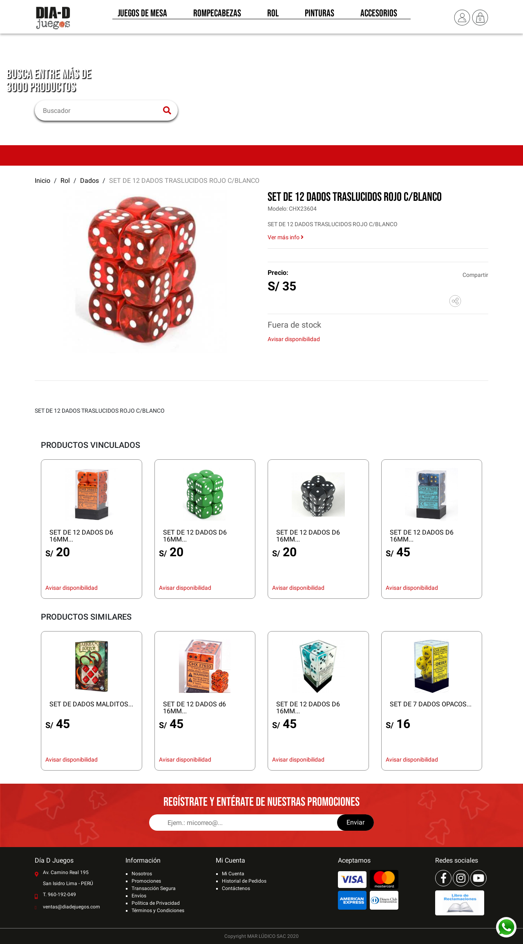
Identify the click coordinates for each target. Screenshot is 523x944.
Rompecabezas (217, 15)
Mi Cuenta (233, 874)
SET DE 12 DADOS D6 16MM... (81, 535)
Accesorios (378, 15)
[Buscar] (101, 110)
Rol (273, 15)
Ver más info (286, 237)
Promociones (146, 881)
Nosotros (142, 874)
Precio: (278, 272)
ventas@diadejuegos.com (71, 907)
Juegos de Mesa (142, 15)
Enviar (355, 822)
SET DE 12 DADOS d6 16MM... (194, 707)
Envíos (139, 896)
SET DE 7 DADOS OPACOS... (431, 704)
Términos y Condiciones (158, 910)
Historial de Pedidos (244, 881)
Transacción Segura (154, 888)
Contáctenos (236, 888)
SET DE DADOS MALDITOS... (91, 704)
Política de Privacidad (156, 903)
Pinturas (319, 15)
